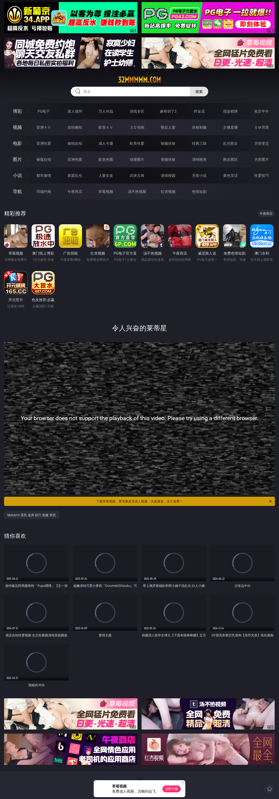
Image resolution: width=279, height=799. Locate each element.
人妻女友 (105, 175)
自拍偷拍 (75, 127)
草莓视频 (105, 191)
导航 (17, 191)
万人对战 (105, 111)
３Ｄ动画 (137, 127)
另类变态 (261, 143)
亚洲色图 (75, 159)
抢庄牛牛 (261, 111)
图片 (17, 159)
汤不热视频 (137, 191)
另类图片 (261, 159)
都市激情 (43, 175)
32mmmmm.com (139, 79)
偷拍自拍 (75, 143)
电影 (17, 143)
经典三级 (199, 143)
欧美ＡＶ (105, 127)
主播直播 (230, 127)
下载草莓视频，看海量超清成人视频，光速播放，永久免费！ (184, 501)
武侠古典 (137, 175)
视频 (17, 127)
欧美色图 (105, 159)
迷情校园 (168, 175)
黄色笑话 (230, 175)
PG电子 (44, 111)
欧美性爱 (137, 143)
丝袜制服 (199, 127)
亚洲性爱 (43, 143)
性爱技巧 (261, 175)
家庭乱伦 (75, 175)
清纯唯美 (199, 159)
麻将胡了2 (168, 111)
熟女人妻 (168, 127)
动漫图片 (137, 159)
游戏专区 (137, 111)
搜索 (199, 91)
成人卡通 (105, 143)
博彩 (17, 111)
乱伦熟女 (230, 143)
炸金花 (199, 111)
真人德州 (75, 111)
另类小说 (199, 175)
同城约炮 (43, 191)
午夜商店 (75, 191)
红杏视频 (168, 191)
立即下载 (171, 789)
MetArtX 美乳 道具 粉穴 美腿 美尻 (31, 515)
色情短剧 (199, 191)
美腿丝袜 (168, 159)
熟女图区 (230, 159)
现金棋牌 (230, 111)
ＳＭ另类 (261, 127)
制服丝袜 (168, 143)
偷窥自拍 (43, 159)
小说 (17, 175)
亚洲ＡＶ (43, 127)
